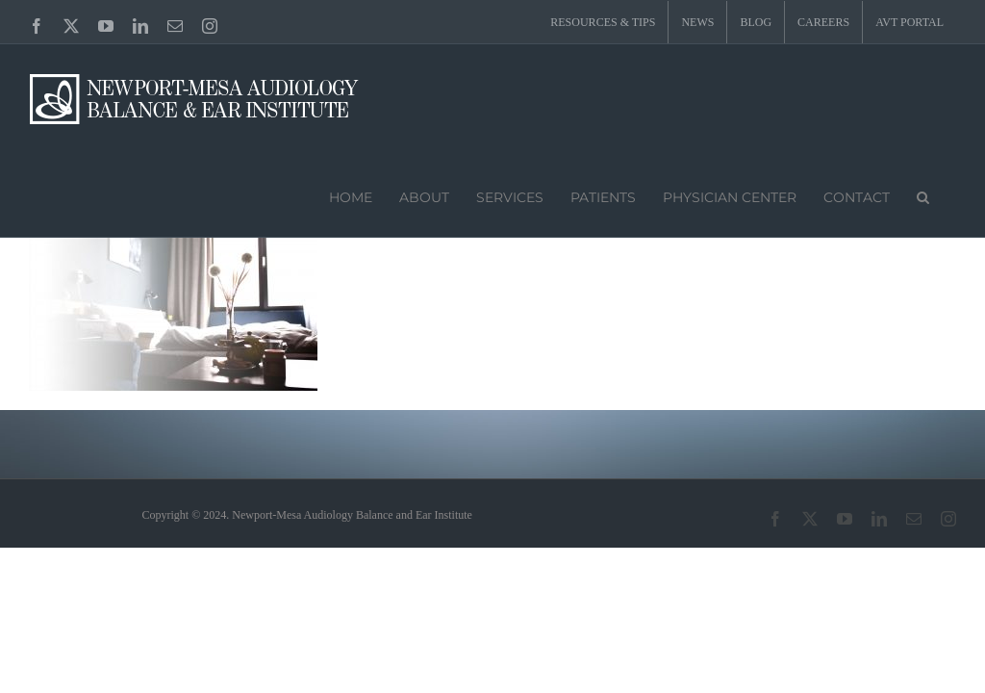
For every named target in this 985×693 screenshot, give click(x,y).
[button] (923, 195)
